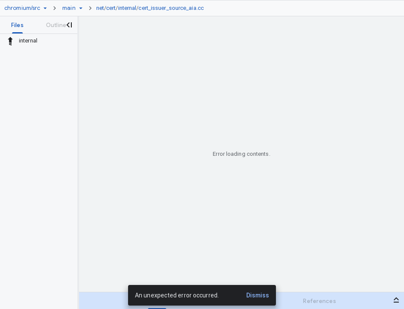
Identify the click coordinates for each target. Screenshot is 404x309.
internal (127, 8)
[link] (152, 8)
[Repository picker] (45, 8)
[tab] (17, 24)
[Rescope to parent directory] (10, 40)
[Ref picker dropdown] (80, 8)
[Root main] (69, 8)
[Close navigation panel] (68, 24)
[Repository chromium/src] (22, 8)
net (100, 8)
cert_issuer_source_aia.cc (171, 8)
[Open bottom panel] (396, 300)
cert (111, 8)
